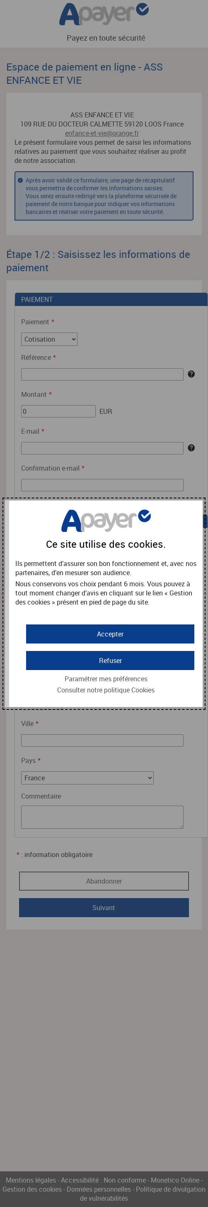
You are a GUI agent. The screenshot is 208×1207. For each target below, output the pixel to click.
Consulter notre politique (106, 690)
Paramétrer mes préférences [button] (106, 678)
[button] (110, 634)
